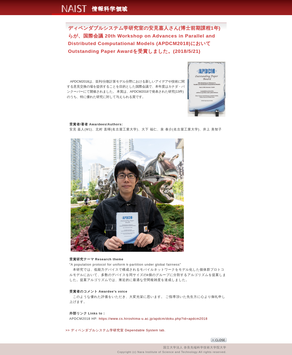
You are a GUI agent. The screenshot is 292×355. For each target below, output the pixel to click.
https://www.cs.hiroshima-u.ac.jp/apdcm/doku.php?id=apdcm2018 (152, 319)
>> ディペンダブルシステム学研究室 (95, 330)
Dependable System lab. (145, 330)
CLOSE (219, 340)
